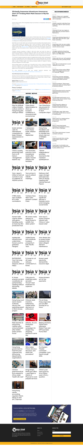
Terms (38, 431)
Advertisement (40, 435)
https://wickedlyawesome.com (18, 90)
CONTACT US (34, 6)
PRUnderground (25, 85)
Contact (38, 436)
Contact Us (43, 89)
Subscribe (62, 437)
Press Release (18, 92)
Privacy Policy (40, 433)
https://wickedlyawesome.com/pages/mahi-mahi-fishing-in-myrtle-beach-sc (27, 71)
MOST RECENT (20, 6)
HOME (14, 6)
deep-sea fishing (25, 46)
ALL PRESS (27, 6)
